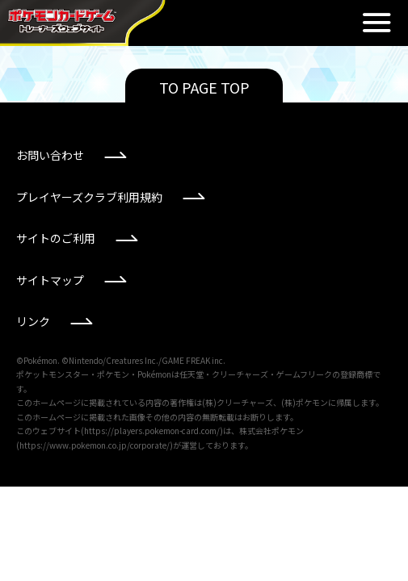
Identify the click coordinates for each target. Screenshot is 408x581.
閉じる (376, 22)
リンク (33, 321)
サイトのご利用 (55, 238)
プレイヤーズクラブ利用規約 (89, 197)
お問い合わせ (50, 155)
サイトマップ (50, 280)
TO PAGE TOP (204, 87)
